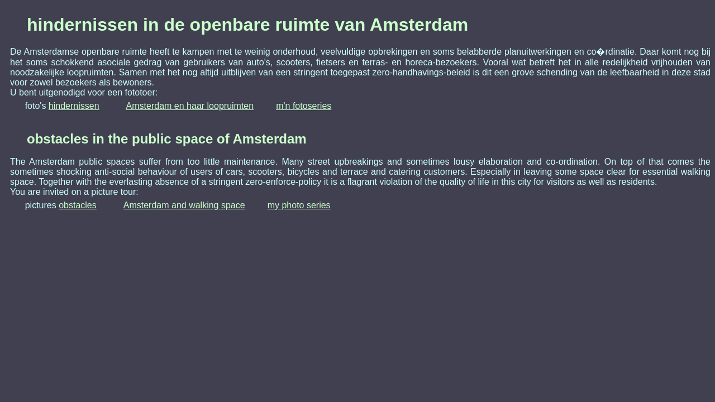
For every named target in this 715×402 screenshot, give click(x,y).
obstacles (78, 205)
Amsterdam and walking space (184, 205)
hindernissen (74, 106)
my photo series (299, 205)
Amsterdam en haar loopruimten (190, 106)
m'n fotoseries (303, 106)
